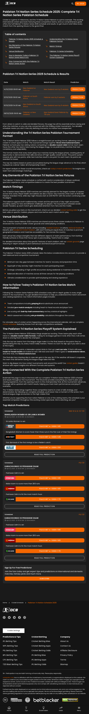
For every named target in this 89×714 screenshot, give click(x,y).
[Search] (72, 3)
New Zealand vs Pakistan (29, 89)
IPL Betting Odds (39, 664)
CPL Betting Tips (10, 659)
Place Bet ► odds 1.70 (33, 499)
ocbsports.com (8, 678)
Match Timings (53, 46)
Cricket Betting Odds (41, 650)
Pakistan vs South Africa (30, 97)
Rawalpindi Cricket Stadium (24, 230)
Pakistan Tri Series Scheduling (59, 51)
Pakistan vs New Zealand (29, 113)
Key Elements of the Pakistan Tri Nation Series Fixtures (23, 46)
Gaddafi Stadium (53, 228)
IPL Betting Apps (39, 659)
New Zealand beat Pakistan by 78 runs (56, 113)
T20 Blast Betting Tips (12, 664)
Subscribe (44, 578)
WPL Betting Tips (10, 646)
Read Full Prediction (44, 454)
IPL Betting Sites (39, 655)
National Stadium (76, 228)
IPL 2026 (80, 4)
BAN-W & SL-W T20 (76, 411)
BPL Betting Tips (10, 655)
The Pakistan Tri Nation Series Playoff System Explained (62, 56)
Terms (63, 659)
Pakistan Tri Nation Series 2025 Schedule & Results (24, 40)
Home (5, 603)
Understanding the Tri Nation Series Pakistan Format (61, 40)
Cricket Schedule (17, 603)
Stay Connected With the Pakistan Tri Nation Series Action (22, 62)
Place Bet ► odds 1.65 (33, 426)
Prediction (77, 89)
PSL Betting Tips (10, 650)
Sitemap (64, 664)
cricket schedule (9, 324)
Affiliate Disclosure (68, 650)
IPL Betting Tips (9, 641)
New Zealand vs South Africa (32, 105)
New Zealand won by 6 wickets (56, 105)
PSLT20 (81, 463)
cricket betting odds (69, 210)
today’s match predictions (61, 168)
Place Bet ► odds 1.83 (33, 489)
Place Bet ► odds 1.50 (33, 447)
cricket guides (72, 363)
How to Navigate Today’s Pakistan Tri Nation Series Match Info (21, 56)
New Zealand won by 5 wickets (56, 89)
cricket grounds (73, 241)
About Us (64, 641)
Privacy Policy (66, 655)
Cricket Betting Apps (41, 646)
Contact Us (65, 646)
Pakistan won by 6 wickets (54, 97)
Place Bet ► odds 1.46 (33, 437)
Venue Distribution (14, 51)
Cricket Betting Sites (41, 641)
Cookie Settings (13, 630)
